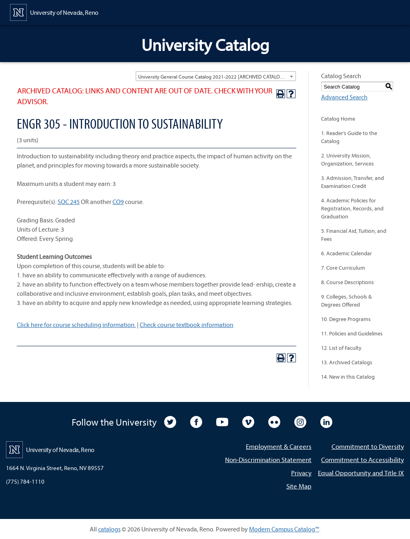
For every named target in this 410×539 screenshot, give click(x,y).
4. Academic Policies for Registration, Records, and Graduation (352, 208)
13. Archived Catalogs (346, 362)
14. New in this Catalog (348, 376)
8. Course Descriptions (347, 282)
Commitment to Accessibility (362, 459)
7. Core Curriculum (343, 267)
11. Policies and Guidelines (352, 333)
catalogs (109, 529)
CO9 (118, 202)
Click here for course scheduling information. (76, 325)
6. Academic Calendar (346, 253)
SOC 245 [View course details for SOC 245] (69, 202)
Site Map (299, 486)
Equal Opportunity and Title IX (361, 472)
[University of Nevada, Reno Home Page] (54, 12)
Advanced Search (344, 97)
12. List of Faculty (341, 347)
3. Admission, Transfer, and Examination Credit (352, 182)
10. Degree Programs (346, 319)
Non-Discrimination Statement (268, 459)
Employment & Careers (279, 446)
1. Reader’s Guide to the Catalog (349, 137)
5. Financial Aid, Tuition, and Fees (353, 234)
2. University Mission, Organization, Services (347, 159)
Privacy (301, 472)
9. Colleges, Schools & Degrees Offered (346, 300)
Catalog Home (338, 118)
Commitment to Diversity (368, 446)
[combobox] (216, 76)
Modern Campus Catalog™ (284, 529)
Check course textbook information (186, 325)
